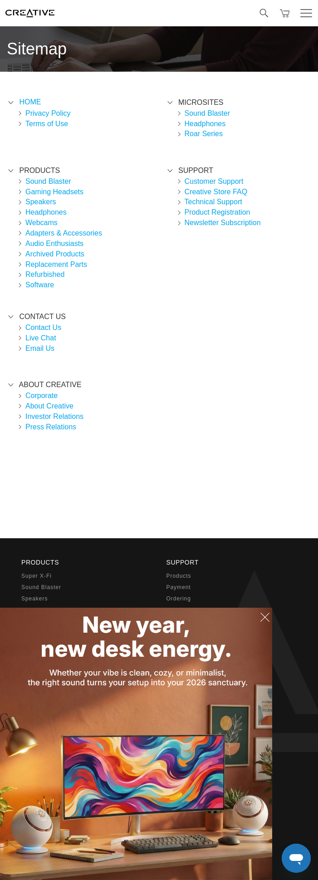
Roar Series (204, 134)
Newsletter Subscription (223, 222)
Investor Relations (54, 416)
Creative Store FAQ (216, 192)
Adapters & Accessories (63, 233)
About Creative (49, 406)
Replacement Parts (56, 264)
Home (30, 102)
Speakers (40, 202)
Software (39, 285)
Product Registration (217, 212)
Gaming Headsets (54, 192)
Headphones (46, 212)
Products (178, 576)
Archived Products (54, 254)
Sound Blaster (48, 181)
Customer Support (214, 181)
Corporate (41, 395)
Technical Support (213, 202)
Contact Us (43, 327)
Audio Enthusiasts (54, 243)
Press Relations (50, 427)
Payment (178, 587)
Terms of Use (46, 124)
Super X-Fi (36, 576)
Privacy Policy (48, 113)
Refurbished (44, 274)
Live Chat (40, 338)
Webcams (41, 222)
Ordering (178, 598)
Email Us (39, 348)
